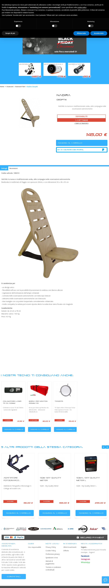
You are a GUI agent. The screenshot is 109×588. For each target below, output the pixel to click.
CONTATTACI (13, 576)
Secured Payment (92, 538)
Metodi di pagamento (50, 562)
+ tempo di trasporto (81, 123)
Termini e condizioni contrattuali (53, 568)
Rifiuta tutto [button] (81, 33)
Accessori (10, 87)
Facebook (85, 556)
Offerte (66, 551)
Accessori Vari (20, 87)
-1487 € (36, 76)
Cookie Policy (51, 551)
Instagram (85, 559)
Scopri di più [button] (10, 33)
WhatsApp (85, 562)
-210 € (86, 76)
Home (2, 87)
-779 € (60, 76)
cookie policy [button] (81, 7)
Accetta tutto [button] (99, 33)
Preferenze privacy (53, 554)
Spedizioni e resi (52, 558)
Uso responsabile (34, 547)
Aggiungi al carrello (13, 429)
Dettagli (4, 168)
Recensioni (13, 168)
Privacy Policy (51, 547)
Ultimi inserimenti (69, 547)
